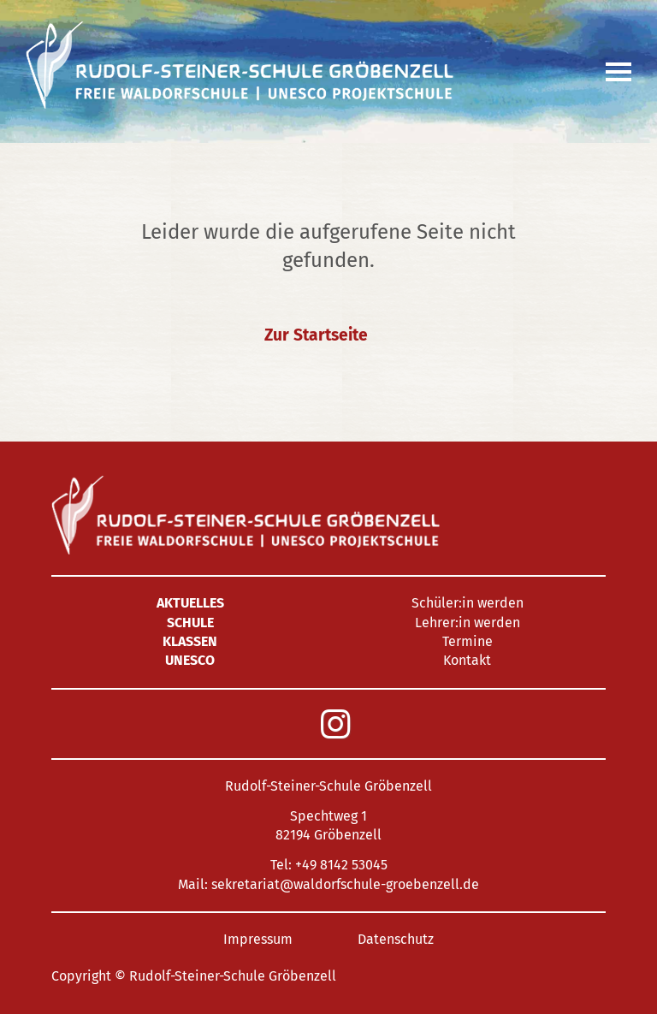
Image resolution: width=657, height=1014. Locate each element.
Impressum (258, 939)
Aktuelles (190, 603)
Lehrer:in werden (467, 622)
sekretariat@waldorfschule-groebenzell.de (345, 884)
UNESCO (190, 660)
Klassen (190, 641)
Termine (467, 641)
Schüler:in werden (467, 603)
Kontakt (467, 660)
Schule (190, 622)
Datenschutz (396, 939)
